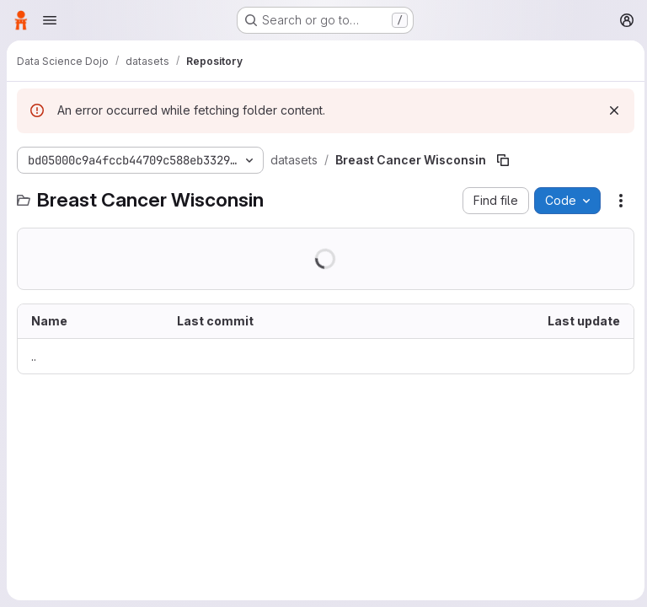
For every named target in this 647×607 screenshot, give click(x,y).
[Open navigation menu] (49, 20)
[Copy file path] (501, 160)
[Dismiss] (610, 110)
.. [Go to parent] (33, 356)
